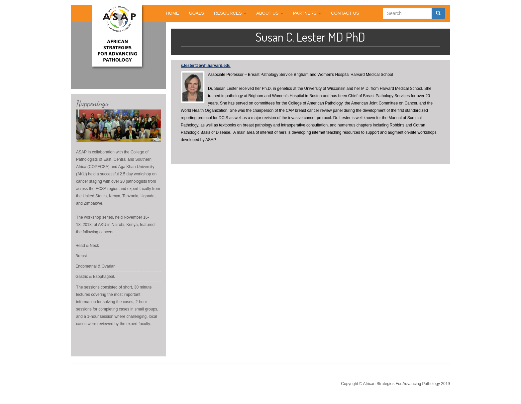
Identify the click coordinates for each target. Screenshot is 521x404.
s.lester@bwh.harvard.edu (206, 65)
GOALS (196, 13)
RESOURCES (230, 13)
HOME (172, 13)
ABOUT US (269, 13)
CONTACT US (345, 13)
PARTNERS (307, 13)
